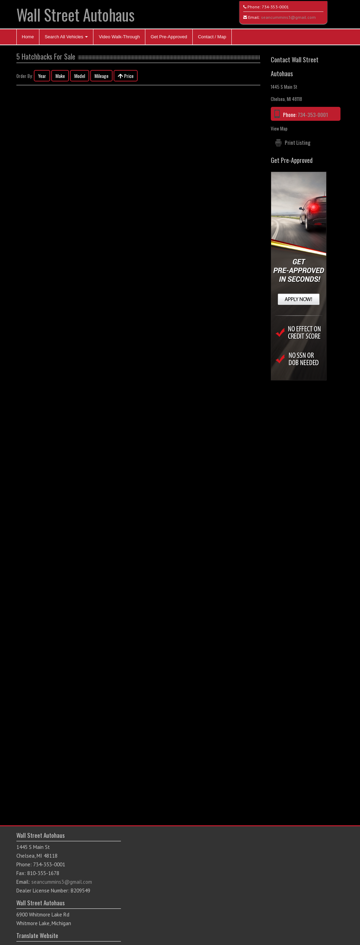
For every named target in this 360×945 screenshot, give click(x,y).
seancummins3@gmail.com (288, 17)
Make (60, 75)
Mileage (101, 75)
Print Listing (298, 142)
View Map (279, 128)
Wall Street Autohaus (75, 14)
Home (28, 36)
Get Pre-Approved (169, 36)
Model (79, 75)
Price (125, 75)
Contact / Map (212, 36)
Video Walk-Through (119, 36)
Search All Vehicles (66, 36)
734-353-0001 (275, 6)
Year (42, 75)
